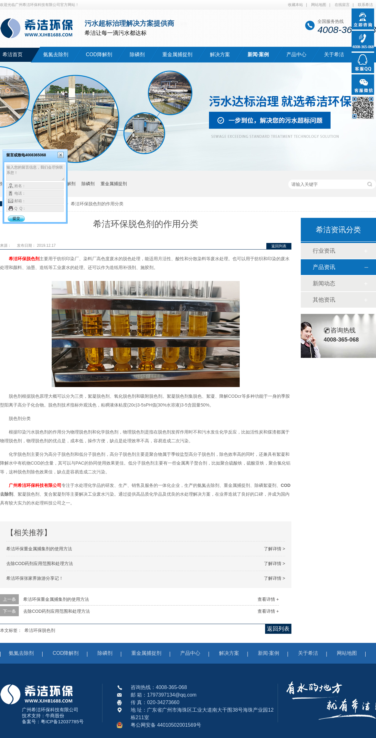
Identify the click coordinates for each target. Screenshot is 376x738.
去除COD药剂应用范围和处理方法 (39, 563)
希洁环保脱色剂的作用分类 (97, 203)
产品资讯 (324, 267)
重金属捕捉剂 (177, 54)
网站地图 (318, 5)
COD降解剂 (99, 54)
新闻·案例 (258, 54)
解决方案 (220, 54)
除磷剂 (137, 54)
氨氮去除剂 (55, 54)
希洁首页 (13, 54)
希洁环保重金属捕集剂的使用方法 (39, 548)
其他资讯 (324, 300)
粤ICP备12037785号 (62, 721)
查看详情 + (268, 599)
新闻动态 (324, 283)
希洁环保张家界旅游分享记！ (34, 578)
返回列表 (278, 246)
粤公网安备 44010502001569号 (166, 725)
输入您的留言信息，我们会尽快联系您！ (36, 172)
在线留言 (342, 5)
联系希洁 (365, 5)
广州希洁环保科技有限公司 (35, 485)
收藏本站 (295, 5)
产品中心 (296, 54)
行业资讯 (324, 251)
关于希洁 (334, 54)
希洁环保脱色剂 (24, 258)
